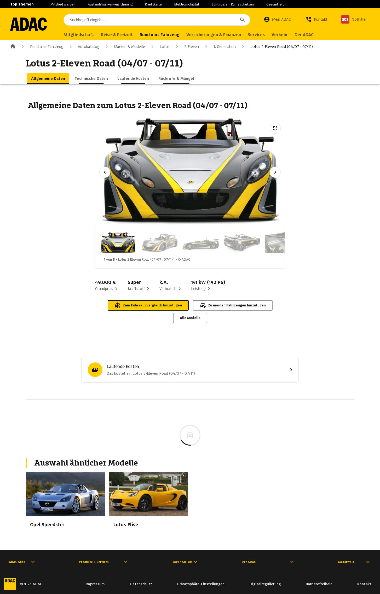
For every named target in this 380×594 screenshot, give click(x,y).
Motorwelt (354, 562)
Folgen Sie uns (185, 562)
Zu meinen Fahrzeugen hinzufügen (233, 305)
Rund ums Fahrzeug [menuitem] (160, 34)
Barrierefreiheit (319, 584)
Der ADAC (268, 562)
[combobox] (157, 20)
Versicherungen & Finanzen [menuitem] (213, 34)
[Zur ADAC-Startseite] (28, 24)
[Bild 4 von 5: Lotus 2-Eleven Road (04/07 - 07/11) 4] (242, 243)
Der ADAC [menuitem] (304, 34)
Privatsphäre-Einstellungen (200, 584)
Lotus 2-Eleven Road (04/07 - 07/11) (276, 46)
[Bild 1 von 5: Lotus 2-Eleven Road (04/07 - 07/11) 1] (118, 243)
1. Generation (219, 46)
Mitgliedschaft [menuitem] (79, 34)
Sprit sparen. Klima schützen (233, 4)
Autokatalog (83, 46)
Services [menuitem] (256, 34)
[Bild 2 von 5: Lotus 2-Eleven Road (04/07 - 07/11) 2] (159, 243)
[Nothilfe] (353, 19)
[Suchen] (242, 20)
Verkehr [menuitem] (280, 34)
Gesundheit (275, 4)
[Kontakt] (316, 19)
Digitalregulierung (265, 584)
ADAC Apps (22, 562)
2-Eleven (186, 46)
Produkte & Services (103, 562)
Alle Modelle (190, 318)
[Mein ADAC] (277, 19)
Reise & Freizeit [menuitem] (117, 34)
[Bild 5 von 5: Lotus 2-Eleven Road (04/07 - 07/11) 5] (283, 243)
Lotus (159, 46)
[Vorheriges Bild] (104, 172)
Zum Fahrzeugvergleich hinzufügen (148, 305)
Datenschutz (141, 584)
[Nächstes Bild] (275, 172)
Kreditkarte (153, 4)
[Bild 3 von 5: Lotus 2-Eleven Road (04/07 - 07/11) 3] (200, 243)
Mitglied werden (62, 4)
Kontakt (364, 584)
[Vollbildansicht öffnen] (275, 128)
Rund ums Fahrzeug (41, 46)
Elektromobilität (186, 4)
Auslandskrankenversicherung (110, 4)
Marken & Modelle (124, 46)
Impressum (95, 584)
